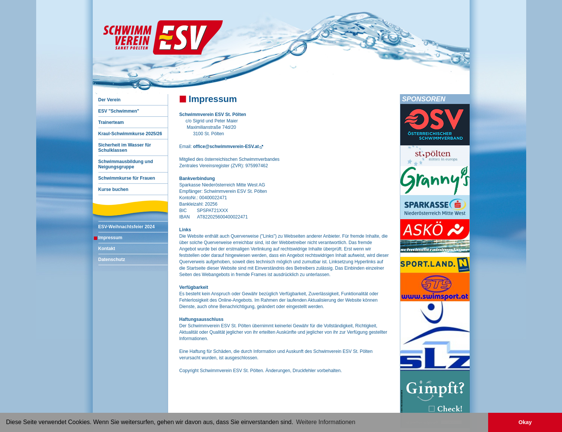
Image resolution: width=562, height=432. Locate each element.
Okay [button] (524, 422)
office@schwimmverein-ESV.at (226, 146)
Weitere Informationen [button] (325, 422)
